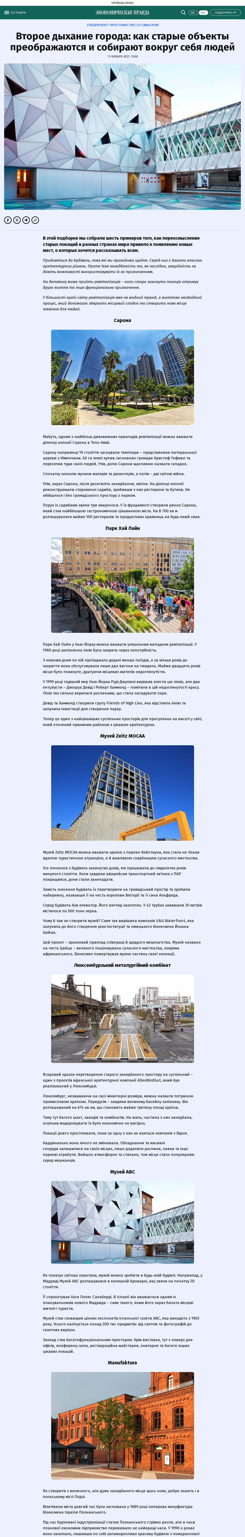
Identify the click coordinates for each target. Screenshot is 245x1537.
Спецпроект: (122, 25)
